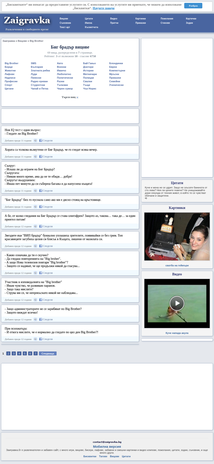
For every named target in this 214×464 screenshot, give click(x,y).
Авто (60, 63)
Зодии (189, 23)
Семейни (114, 81)
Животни (10, 70)
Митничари (90, 74)
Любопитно (64, 74)
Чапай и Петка (39, 88)
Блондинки (116, 63)
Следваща (47, 353)
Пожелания (167, 18)
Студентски (38, 85)
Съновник (65, 23)
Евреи (113, 67)
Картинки (140, 18)
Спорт (8, 85)
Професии (11, 81)
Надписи (10, 77)
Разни (60, 81)
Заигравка (8, 41)
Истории (88, 70)
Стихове (165, 23)
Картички (191, 18)
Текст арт (65, 27)
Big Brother (36, 41)
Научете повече (104, 8)
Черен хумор (65, 88)
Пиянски (36, 77)
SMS (33, 63)
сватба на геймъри (177, 265)
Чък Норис (89, 88)
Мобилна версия (107, 446)
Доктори (88, 67)
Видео (113, 18)
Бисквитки (89, 456)
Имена (88, 23)
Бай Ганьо (89, 63)
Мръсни (114, 74)
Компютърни (117, 70)
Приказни (115, 77)
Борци (9, 67)
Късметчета (91, 27)
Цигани (9, 88)
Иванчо (61, 70)
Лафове (9, 74)
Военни (61, 67)
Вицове (64, 18)
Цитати (89, 18)
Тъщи (86, 85)
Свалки (87, 81)
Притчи (114, 23)
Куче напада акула (177, 333)
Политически (65, 77)
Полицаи (88, 77)
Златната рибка (40, 70)
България (37, 67)
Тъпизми (62, 85)
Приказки (140, 23)
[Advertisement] (70, 115)
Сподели (46, 140)
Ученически (116, 85)
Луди (34, 74)
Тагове (103, 456)
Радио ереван (39, 81)
